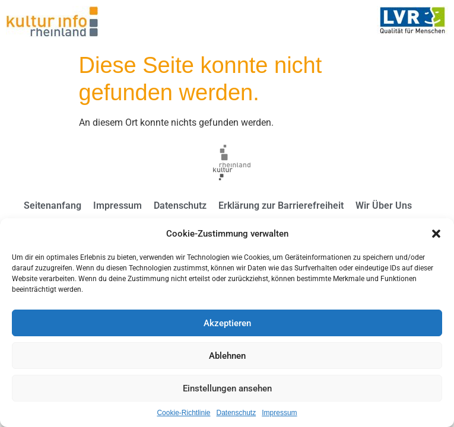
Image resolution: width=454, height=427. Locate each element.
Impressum (279, 413)
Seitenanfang (52, 205)
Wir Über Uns (383, 205)
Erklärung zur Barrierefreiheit (281, 205)
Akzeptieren (227, 323)
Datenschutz (236, 413)
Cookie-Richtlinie (183, 413)
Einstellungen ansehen (227, 388)
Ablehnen (227, 355)
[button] (436, 234)
